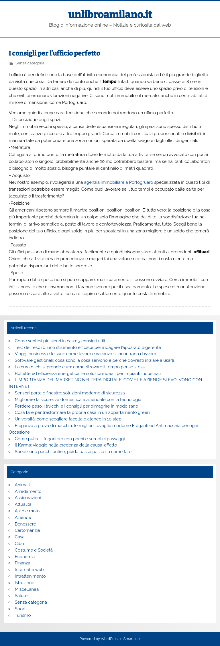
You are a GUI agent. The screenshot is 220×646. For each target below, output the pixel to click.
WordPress (110, 639)
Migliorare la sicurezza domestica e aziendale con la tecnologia (78, 399)
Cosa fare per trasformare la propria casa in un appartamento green (82, 412)
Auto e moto (27, 510)
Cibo (19, 543)
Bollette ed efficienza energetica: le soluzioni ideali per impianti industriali (88, 373)
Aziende (23, 517)
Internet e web (29, 569)
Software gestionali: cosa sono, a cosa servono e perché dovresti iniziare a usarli (94, 360)
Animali (22, 484)
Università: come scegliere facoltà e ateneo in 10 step (68, 419)
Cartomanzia (27, 530)
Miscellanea (27, 589)
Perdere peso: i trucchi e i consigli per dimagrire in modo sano (76, 406)
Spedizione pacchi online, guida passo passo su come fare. (74, 451)
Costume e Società (34, 550)
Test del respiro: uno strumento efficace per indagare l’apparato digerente (88, 347)
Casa (20, 537)
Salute (21, 595)
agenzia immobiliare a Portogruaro (118, 182)
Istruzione (24, 582)
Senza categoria (29, 63)
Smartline (131, 639)
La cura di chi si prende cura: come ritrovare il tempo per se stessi (80, 367)
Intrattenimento (30, 576)
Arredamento (28, 491)
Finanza (22, 563)
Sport (20, 608)
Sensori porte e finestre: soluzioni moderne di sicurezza (70, 393)
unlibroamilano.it (110, 15)
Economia (25, 556)
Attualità (23, 504)
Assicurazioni (28, 497)
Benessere (25, 524)
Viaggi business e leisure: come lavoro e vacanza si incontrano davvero (85, 353)
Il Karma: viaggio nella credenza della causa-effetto (66, 445)
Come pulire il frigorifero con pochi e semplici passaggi (70, 438)
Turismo (23, 615)
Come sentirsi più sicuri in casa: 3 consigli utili (60, 340)
